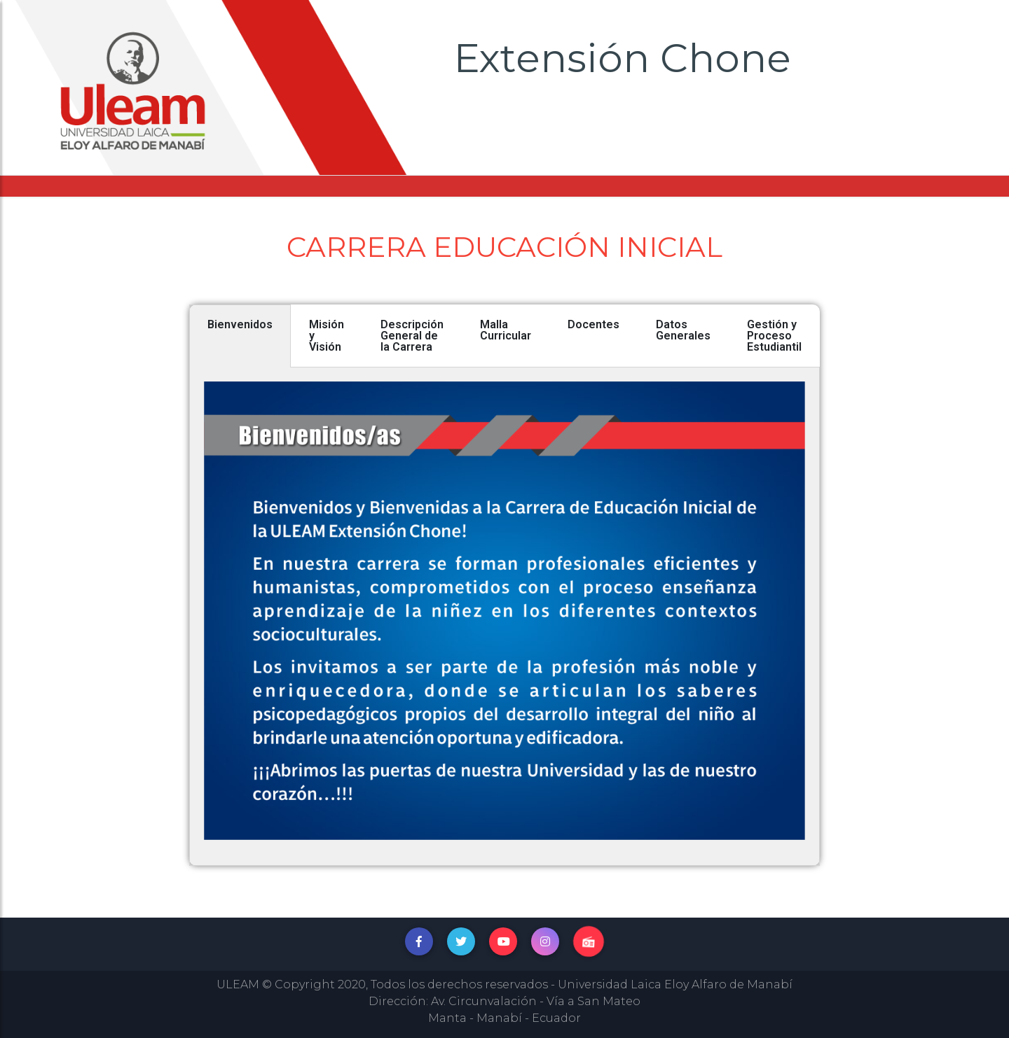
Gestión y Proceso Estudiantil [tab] (774, 335)
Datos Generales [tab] (683, 330)
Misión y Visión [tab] (326, 335)
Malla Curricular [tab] (505, 330)
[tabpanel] (504, 616)
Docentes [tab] (593, 324)
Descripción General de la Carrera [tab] (412, 335)
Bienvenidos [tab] (240, 324)
